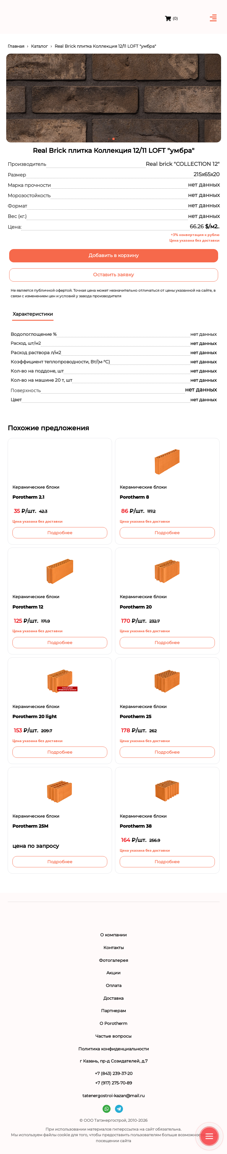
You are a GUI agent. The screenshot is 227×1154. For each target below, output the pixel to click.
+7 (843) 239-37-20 (113, 1073)
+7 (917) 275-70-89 (113, 1083)
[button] (108, 139)
